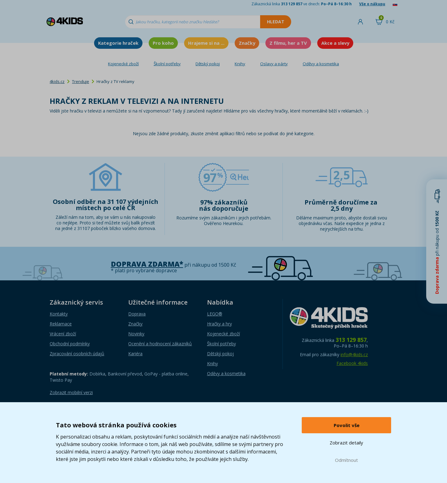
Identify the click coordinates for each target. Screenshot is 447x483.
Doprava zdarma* (147, 264)
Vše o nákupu (372, 4)
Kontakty (59, 314)
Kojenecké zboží (123, 64)
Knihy (240, 64)
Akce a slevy (335, 43)
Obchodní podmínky (70, 344)
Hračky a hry (219, 324)
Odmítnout (346, 460)
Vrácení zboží (63, 334)
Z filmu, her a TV (288, 43)
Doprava (137, 314)
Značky (247, 43)
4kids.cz (57, 81)
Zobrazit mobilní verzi (71, 392)
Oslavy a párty (274, 64)
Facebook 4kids (352, 363)
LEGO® (214, 314)
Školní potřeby (167, 64)
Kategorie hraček (118, 43)
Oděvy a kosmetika (321, 64)
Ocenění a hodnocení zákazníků (160, 344)
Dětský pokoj (208, 64)
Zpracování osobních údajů (77, 353)
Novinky (136, 334)
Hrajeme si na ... (206, 43)
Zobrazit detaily (346, 442)
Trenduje (80, 81)
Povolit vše (346, 425)
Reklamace (61, 324)
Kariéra (135, 353)
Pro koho (163, 43)
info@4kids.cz (354, 354)
